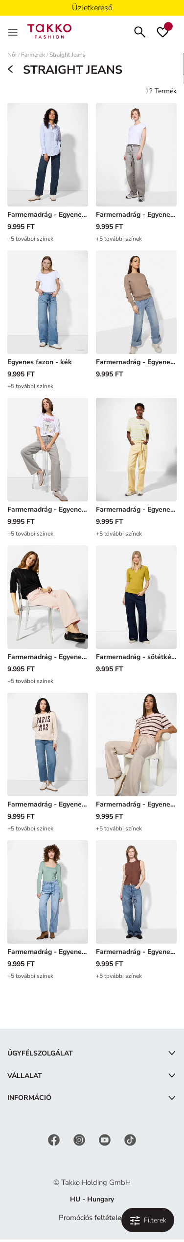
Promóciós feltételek (92, 1217)
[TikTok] (130, 1139)
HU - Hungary (92, 1199)
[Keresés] (140, 31)
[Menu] (13, 31)
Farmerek (33, 55)
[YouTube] (106, 1139)
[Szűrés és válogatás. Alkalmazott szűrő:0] (147, 1220)
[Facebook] (55, 1139)
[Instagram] (80, 1139)
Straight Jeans (67, 55)
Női (12, 55)
